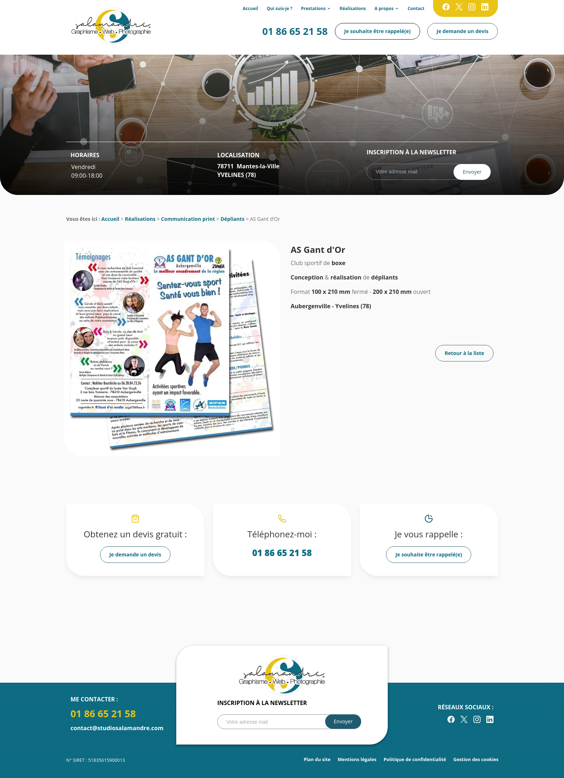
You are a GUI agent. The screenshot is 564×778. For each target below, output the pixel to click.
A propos (384, 8)
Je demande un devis (462, 31)
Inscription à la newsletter (411, 152)
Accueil (250, 8)
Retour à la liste (464, 353)
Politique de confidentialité (415, 759)
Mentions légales (357, 759)
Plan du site (317, 759)
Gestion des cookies (476, 759)
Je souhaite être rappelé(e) (377, 31)
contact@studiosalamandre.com (116, 728)
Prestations (313, 8)
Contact (416, 8)
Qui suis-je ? (279, 8)
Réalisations (353, 8)
